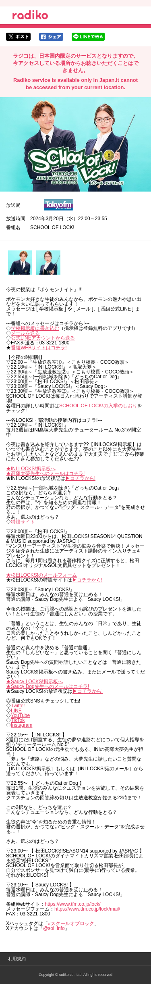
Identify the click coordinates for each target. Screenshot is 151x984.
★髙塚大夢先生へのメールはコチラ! (45, 473)
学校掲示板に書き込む (35, 328)
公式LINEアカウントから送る (43, 338)
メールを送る (25, 333)
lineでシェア (88, 37)
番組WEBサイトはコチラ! (39, 347)
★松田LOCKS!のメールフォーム (41, 575)
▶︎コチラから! (80, 478)
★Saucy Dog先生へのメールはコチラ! (47, 686)
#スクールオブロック (71, 923)
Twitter (18, 706)
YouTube (20, 715)
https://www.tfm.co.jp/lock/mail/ (87, 909)
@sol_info (54, 928)
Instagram (21, 725)
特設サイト (23, 522)
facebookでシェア (51, 37)
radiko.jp (30, 16)
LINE (16, 710)
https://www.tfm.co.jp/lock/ (72, 904)
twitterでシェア (18, 37)
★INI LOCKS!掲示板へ (31, 468)
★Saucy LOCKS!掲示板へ (34, 681)
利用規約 (17, 958)
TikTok (18, 720)
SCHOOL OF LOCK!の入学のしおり (98, 406)
